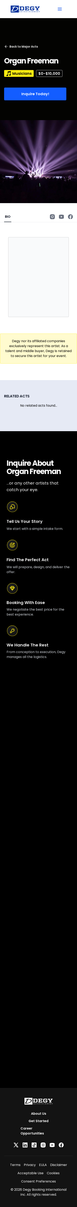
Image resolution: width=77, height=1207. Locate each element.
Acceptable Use (30, 1173)
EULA (43, 1165)
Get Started (38, 1121)
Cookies (53, 1173)
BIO (7, 216)
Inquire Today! (35, 93)
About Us (38, 1113)
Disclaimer (58, 1165)
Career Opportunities (32, 1131)
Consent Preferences (38, 1181)
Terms (15, 1165)
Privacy (30, 1165)
